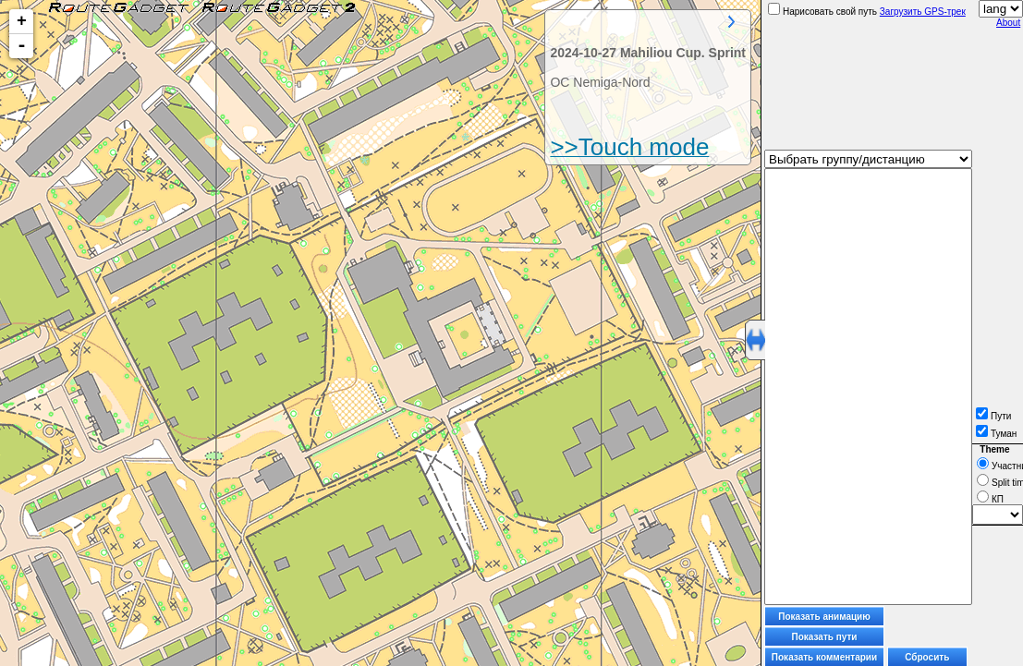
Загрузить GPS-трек (923, 11)
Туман (996, 434)
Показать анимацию (824, 617)
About (1008, 23)
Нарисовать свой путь (822, 11)
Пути (993, 416)
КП (990, 499)
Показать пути (825, 637)
